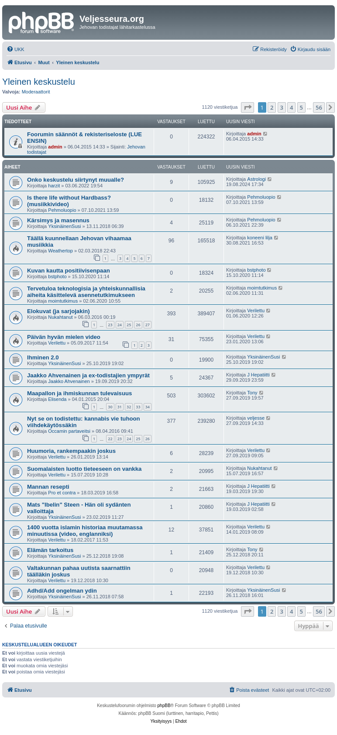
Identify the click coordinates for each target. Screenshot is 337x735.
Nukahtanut (60, 317)
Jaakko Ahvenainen (68, 381)
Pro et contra (62, 492)
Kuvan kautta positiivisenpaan (68, 270)
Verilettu (256, 310)
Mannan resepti (48, 486)
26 (138, 325)
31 (119, 407)
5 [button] (301, 107)
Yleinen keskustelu (38, 81)
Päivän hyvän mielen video (63, 337)
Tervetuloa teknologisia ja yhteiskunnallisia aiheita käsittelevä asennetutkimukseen (86, 291)
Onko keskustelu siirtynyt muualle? (75, 179)
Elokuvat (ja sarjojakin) (58, 311)
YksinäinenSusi (64, 226)
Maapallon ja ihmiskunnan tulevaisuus (79, 393)
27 (147, 325)
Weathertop (60, 250)
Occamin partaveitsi (69, 431)
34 (147, 407)
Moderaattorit (36, 91)
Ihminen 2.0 (43, 357)
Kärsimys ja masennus (58, 220)
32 (129, 407)
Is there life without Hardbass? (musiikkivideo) (69, 200)
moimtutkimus (63, 301)
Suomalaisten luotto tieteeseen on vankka (84, 469)
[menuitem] (15, 49)
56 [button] (319, 107)
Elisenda (57, 399)
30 (110, 407)
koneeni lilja (259, 237)
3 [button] (281, 107)
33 (138, 407)
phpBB (164, 705)
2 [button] (271, 107)
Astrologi (256, 179)
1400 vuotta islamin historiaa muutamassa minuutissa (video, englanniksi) (85, 530)
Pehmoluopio (62, 210)
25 (129, 325)
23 (110, 325)
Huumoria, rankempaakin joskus (71, 451)
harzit (54, 185)
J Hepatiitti (258, 374)
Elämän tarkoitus (50, 550)
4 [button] (291, 107)
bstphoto (57, 276)
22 (110, 439)
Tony (252, 392)
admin (55, 146)
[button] (247, 107)
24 (119, 325)
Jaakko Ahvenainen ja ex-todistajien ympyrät (88, 375)
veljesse (256, 418)
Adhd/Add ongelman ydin (62, 590)
